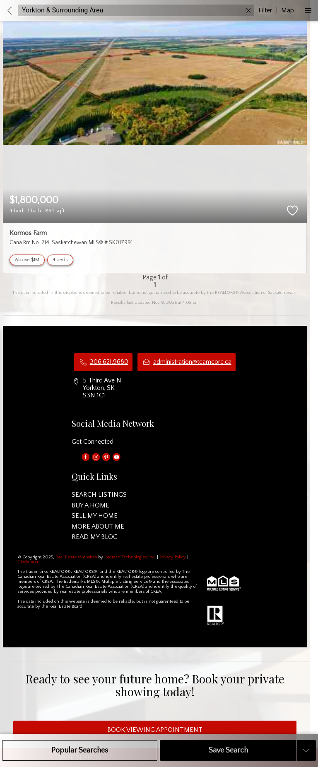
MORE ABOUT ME (98, 526)
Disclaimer (28, 562)
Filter (265, 10)
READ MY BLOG (95, 537)
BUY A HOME (90, 505)
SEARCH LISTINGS (99, 494)
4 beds (60, 259)
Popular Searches (79, 750)
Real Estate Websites (76, 557)
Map (287, 10)
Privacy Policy (172, 557)
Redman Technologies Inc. (130, 557)
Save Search (228, 750)
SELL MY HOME (95, 515)
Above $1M (27, 259)
